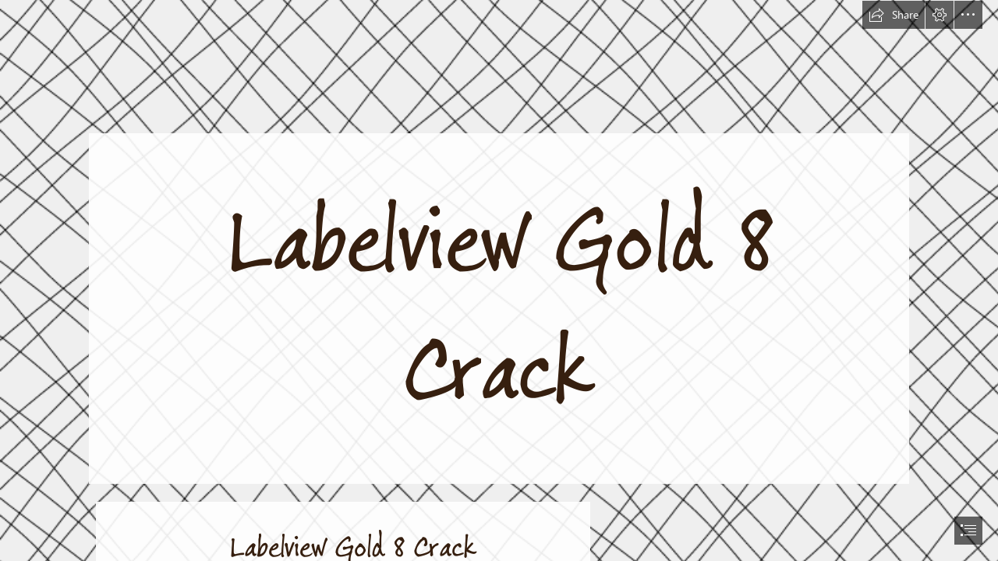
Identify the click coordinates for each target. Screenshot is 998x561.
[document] (499, 280)
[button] (893, 15)
